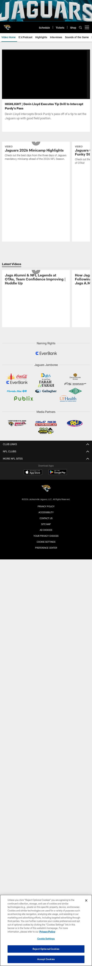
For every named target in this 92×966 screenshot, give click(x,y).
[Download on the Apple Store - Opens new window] (33, 442)
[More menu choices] (87, 27)
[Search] (80, 27)
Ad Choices (46, 499)
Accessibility (46, 481)
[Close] (86, 900)
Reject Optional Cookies (46, 948)
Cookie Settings (46, 511)
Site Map (46, 493)
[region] (46, 930)
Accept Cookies (46, 959)
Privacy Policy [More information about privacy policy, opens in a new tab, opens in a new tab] (47, 931)
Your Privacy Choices (46, 505)
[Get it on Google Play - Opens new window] (58, 443)
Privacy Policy (46, 475)
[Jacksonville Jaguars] (46, 458)
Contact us (46, 487)
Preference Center (46, 516)
